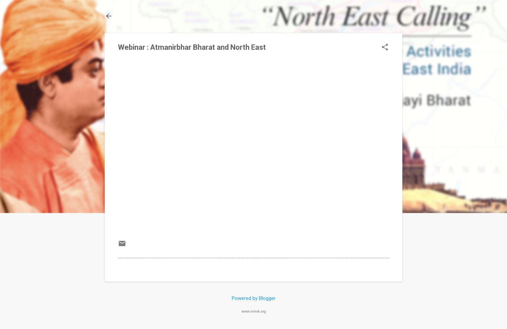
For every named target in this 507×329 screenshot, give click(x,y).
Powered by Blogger (254, 298)
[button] (385, 47)
